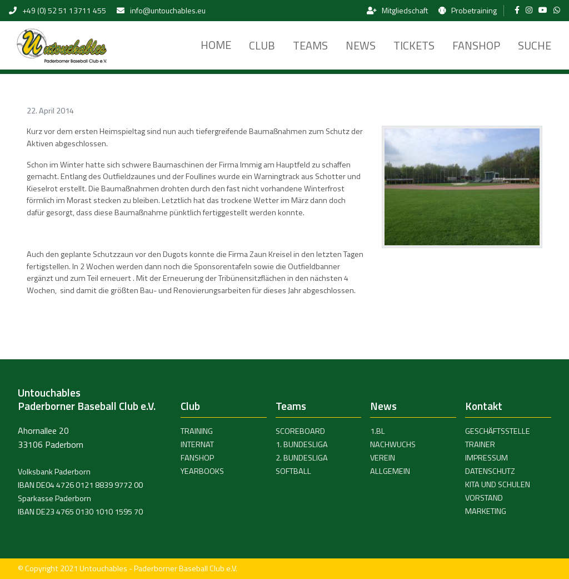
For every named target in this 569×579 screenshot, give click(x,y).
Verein (382, 458)
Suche (534, 45)
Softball (293, 471)
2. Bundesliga (302, 458)
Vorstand (484, 498)
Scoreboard (300, 431)
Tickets (414, 45)
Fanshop (476, 45)
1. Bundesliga (302, 444)
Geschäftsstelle (497, 431)
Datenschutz (490, 471)
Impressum (486, 458)
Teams (310, 45)
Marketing (485, 511)
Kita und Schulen (497, 484)
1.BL (377, 431)
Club (262, 45)
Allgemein (390, 471)
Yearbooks (202, 471)
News (361, 45)
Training (197, 431)
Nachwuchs (393, 444)
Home (216, 44)
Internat (197, 444)
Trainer (480, 444)
